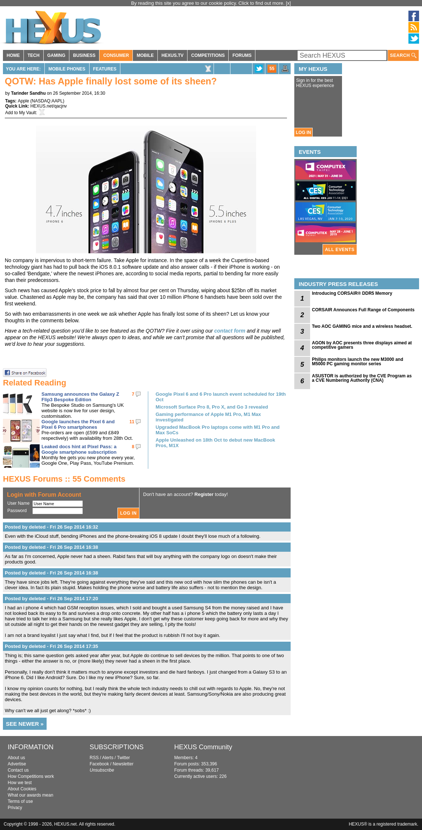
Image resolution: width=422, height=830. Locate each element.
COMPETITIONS (208, 55)
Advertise (17, 763)
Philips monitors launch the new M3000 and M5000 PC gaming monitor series (357, 361)
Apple (23, 101)
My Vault (27, 112)
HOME (13, 55)
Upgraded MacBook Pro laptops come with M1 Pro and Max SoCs (218, 429)
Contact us (18, 770)
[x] (288, 3)
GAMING (56, 55)
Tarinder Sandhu (28, 93)
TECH (34, 55)
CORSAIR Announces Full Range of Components (363, 310)
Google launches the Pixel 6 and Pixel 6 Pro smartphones (77, 424)
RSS (94, 757)
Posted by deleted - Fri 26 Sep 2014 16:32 (51, 527)
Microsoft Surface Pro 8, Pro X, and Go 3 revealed (212, 407)
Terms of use (20, 801)
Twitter (123, 757)
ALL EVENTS (339, 249)
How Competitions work (31, 776)
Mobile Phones (67, 69)
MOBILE (145, 55)
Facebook (99, 763)
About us (16, 757)
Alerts (107, 757)
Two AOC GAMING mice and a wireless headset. (362, 326)
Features (105, 69)
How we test (20, 782)
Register (204, 494)
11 (132, 421)
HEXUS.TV (172, 55)
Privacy (15, 807)
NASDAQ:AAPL (47, 101)
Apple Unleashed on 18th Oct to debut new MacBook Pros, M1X (215, 442)
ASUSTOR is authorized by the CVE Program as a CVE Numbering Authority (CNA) (362, 378)
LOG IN (303, 132)
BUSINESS (84, 55)
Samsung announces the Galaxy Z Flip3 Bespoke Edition (80, 396)
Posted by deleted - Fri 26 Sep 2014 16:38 (51, 547)
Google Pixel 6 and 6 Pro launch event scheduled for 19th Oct (221, 396)
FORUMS (241, 55)
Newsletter (123, 763)
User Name (18, 503)
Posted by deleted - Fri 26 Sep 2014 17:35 (51, 646)
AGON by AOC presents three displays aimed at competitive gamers (362, 345)
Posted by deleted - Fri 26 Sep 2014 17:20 (51, 598)
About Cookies (22, 788)
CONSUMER (116, 55)
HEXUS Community (203, 747)
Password (17, 510)
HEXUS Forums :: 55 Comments (64, 478)
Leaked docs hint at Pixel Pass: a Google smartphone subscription (78, 449)
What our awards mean (30, 795)
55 (271, 68)
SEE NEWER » (25, 724)
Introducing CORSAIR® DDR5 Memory (352, 293)
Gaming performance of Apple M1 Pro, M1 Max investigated (208, 417)
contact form (229, 331)
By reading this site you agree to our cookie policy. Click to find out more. (208, 3)
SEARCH (403, 55)
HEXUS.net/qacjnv (48, 106)
